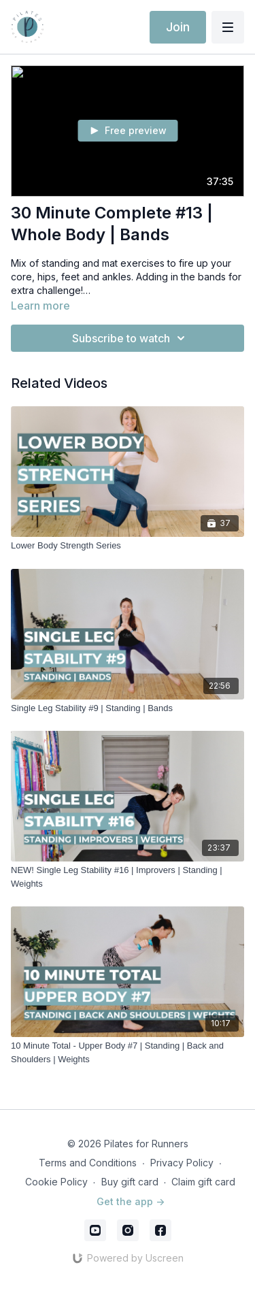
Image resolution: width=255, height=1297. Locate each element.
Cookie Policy (56, 1181)
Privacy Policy (182, 1162)
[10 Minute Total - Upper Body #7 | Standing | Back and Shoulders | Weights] (127, 1052)
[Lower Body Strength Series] (127, 546)
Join (178, 27)
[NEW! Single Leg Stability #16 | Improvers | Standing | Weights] (127, 877)
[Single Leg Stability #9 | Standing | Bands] (127, 708)
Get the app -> (131, 1201)
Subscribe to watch (130, 338)
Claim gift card (203, 1181)
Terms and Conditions (88, 1162)
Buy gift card (129, 1181)
